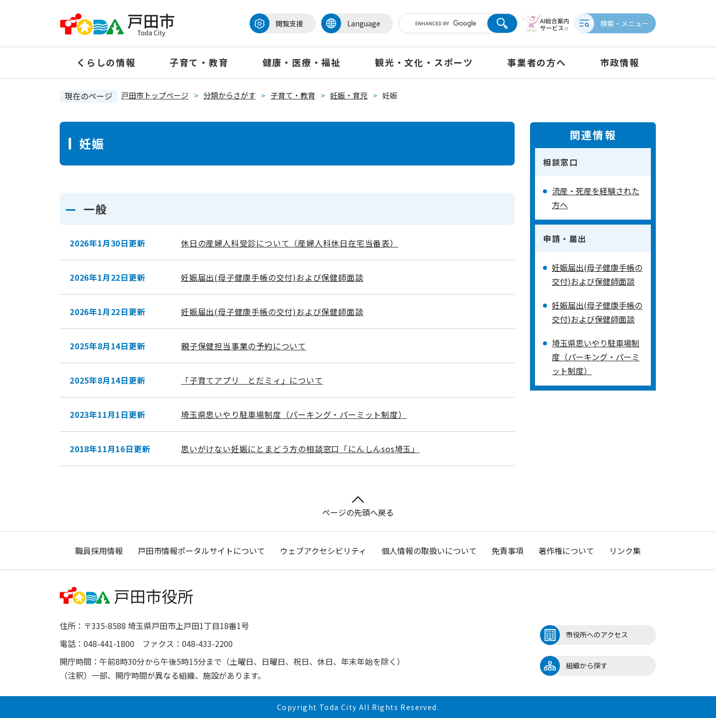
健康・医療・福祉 (302, 62)
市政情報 (619, 62)
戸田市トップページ (154, 95)
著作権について (566, 551)
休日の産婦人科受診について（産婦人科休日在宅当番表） (289, 243)
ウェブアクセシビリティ (323, 551)
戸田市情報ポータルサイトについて (201, 551)
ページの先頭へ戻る (358, 507)
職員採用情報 (99, 551)
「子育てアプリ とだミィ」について (252, 380)
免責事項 (508, 551)
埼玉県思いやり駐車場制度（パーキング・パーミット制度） (294, 414)
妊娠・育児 (348, 95)
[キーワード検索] (439, 23)
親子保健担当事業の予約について (243, 346)
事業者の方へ (536, 62)
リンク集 (625, 551)
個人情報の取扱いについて (429, 551)
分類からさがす (229, 95)
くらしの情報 (106, 62)
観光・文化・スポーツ (424, 62)
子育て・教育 (199, 62)
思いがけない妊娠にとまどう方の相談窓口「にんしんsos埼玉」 (300, 449)
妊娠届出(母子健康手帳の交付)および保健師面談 (272, 277)
